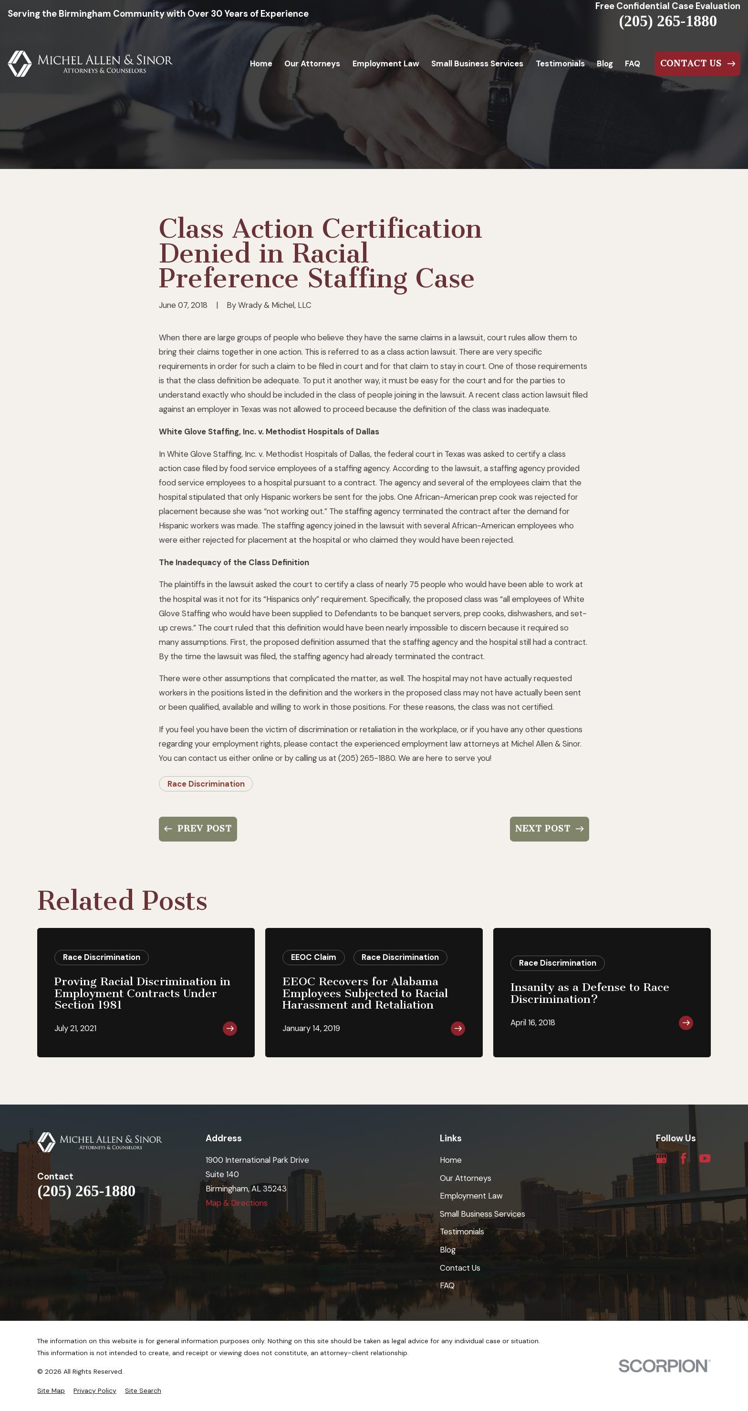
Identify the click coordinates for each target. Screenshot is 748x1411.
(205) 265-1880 (668, 21)
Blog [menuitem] (605, 63)
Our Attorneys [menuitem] (312, 63)
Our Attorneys (465, 1178)
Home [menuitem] (261, 63)
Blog (448, 1249)
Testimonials (462, 1231)
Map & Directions (237, 1203)
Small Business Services (482, 1214)
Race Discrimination (206, 784)
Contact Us (460, 1268)
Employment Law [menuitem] (386, 63)
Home (451, 1160)
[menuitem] (51, 1391)
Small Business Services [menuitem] (477, 63)
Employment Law (471, 1195)
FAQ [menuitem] (632, 63)
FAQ (447, 1285)
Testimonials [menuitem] (560, 63)
